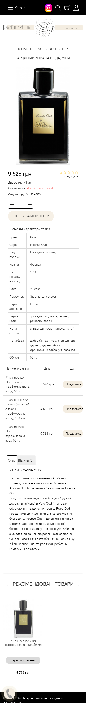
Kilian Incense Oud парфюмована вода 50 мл (23, 642)
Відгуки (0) (26, 460)
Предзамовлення (74, 384)
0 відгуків (71, 176)
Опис (11, 460)
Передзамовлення (31, 216)
